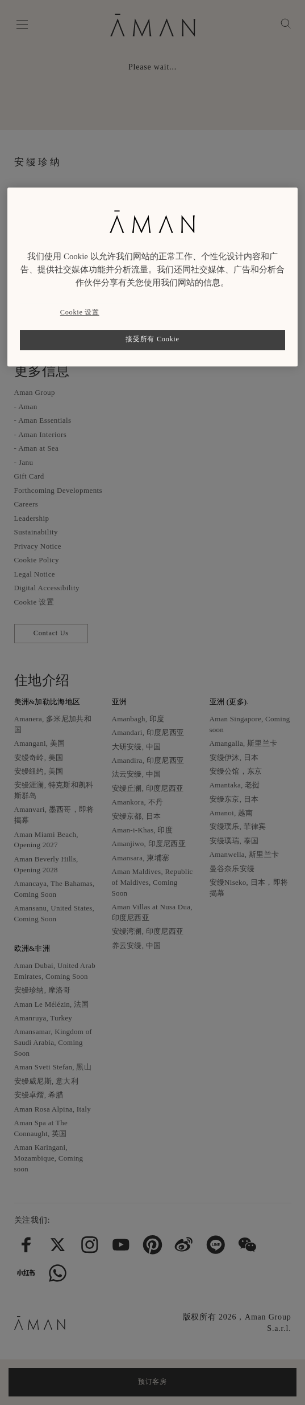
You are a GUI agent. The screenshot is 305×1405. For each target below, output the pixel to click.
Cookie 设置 (79, 312)
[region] (152, 276)
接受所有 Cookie (152, 340)
